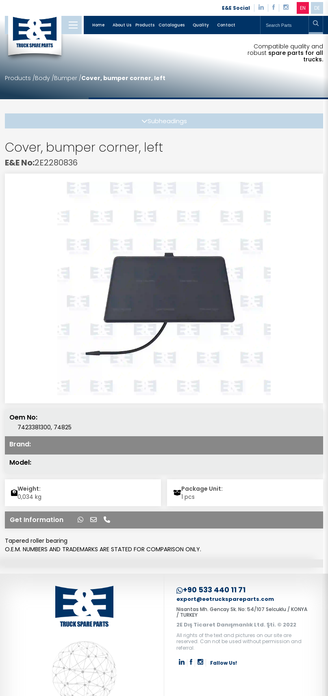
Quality (201, 25)
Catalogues (172, 25)
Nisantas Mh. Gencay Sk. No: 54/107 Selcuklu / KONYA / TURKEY (241, 612)
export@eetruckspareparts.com (225, 599)
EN (303, 7)
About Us (122, 25)
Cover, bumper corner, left (123, 78)
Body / (44, 78)
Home (98, 25)
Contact (226, 25)
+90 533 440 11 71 (210, 590)
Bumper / (67, 78)
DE (317, 7)
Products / (20, 78)
